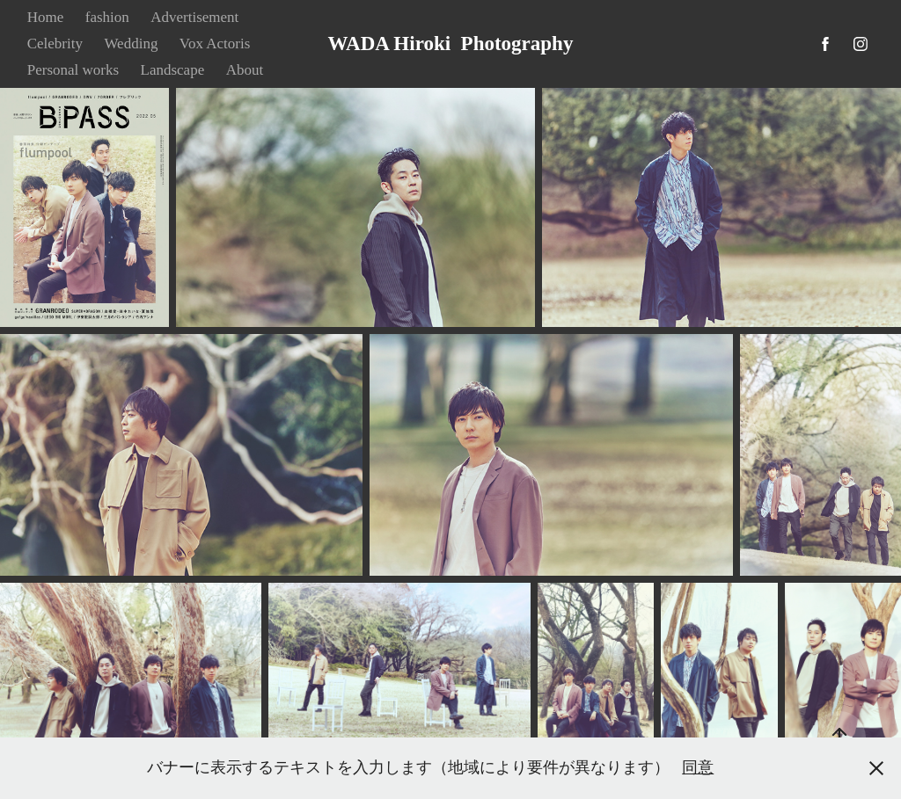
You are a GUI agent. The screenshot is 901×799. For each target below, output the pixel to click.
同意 (698, 767)
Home (45, 17)
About (245, 70)
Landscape (173, 70)
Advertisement (194, 17)
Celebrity (55, 43)
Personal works (73, 70)
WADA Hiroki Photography (451, 43)
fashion (107, 17)
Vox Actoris (214, 43)
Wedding (130, 43)
